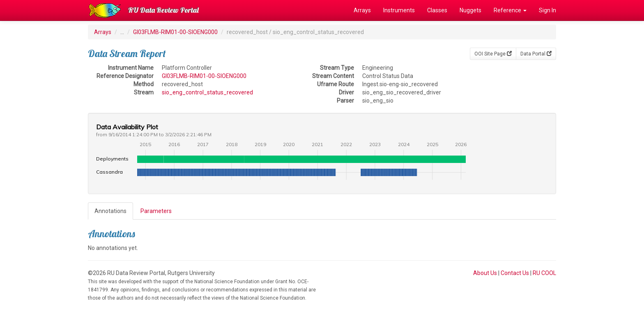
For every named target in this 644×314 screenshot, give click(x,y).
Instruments (399, 10)
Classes (437, 10)
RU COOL (544, 273)
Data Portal (536, 54)
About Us (485, 273)
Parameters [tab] (156, 211)
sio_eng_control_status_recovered (207, 92)
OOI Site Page (493, 54)
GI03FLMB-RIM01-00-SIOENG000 (175, 32)
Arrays (362, 10)
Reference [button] (510, 10)
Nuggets (470, 10)
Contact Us (515, 273)
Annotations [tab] (110, 211)
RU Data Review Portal (163, 10)
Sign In (547, 10)
